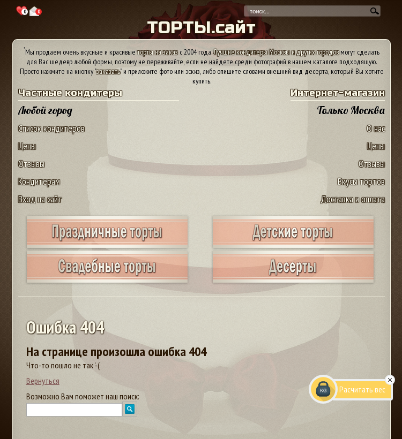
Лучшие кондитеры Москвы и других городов (276, 52)
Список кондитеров (51, 128)
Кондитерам (39, 181)
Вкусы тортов (361, 181)
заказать (108, 71)
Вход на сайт (40, 199)
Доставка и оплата (353, 199)
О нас (376, 128)
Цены (27, 146)
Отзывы (31, 163)
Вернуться (42, 380)
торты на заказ (157, 52)
